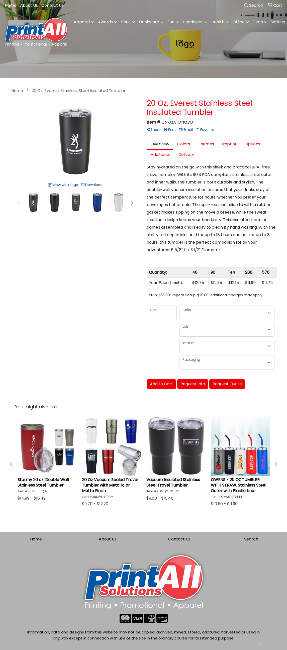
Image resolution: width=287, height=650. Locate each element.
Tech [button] (258, 22)
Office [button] (239, 22)
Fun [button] (170, 22)
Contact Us (52, 5)
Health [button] (217, 22)
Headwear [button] (193, 22)
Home (11, 5)
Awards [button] (105, 22)
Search (253, 5)
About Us (29, 5)
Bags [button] (126, 22)
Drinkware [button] (149, 22)
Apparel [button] (82, 22)
